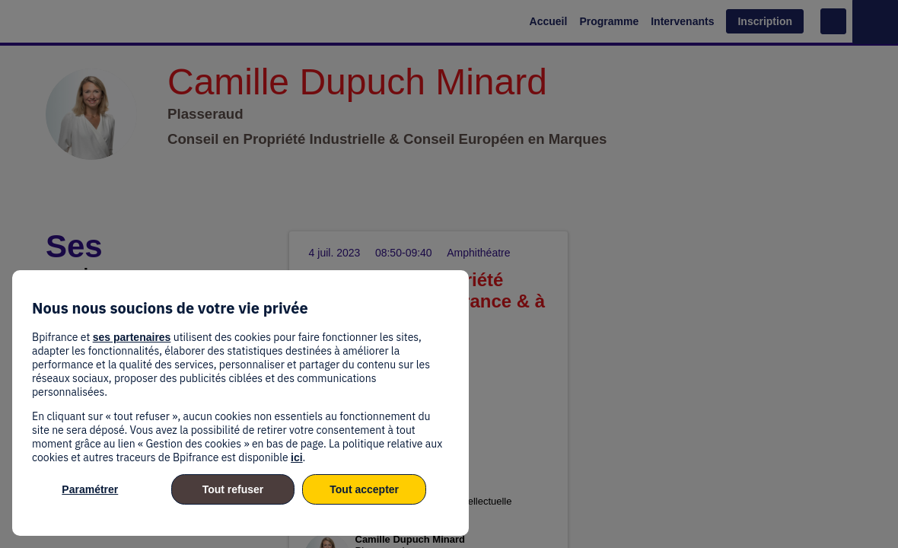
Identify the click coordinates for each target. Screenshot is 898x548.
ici (297, 457)
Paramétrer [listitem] (90, 489)
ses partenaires (132, 337)
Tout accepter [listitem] (364, 489)
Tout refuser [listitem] (233, 489)
